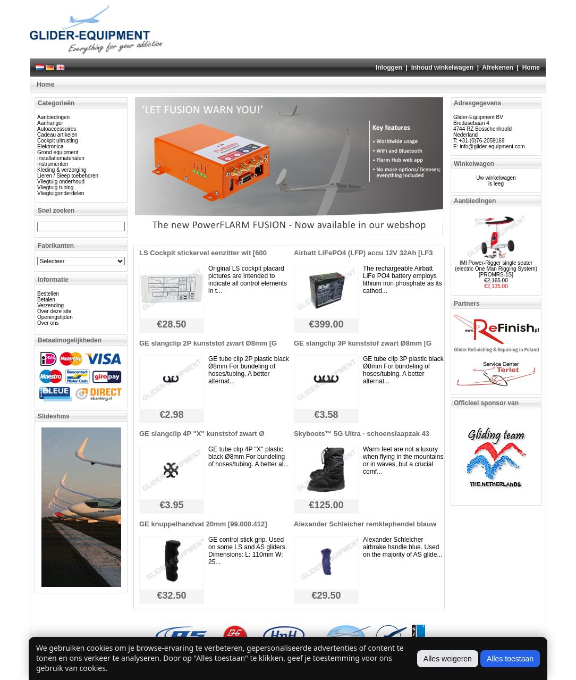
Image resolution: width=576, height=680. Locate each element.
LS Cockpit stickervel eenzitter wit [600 (203, 253)
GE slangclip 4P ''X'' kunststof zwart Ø (201, 434)
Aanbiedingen (53, 117)
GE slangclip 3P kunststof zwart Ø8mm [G (362, 343)
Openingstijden (55, 317)
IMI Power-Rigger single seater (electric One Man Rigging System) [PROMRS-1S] (496, 269)
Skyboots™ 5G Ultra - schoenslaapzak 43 (361, 434)
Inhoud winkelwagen (442, 67)
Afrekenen (497, 67)
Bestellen (48, 294)
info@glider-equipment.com (492, 146)
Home (531, 67)
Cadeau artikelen (57, 135)
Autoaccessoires (56, 129)
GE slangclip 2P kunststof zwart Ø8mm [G (208, 343)
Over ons (48, 323)
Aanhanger (50, 123)
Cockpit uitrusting (57, 141)
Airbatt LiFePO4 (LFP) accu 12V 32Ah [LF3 (363, 253)
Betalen (46, 300)
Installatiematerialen (60, 158)
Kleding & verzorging (61, 170)
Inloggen (389, 67)
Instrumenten (52, 164)
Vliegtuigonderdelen (60, 193)
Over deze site (54, 311)
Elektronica (50, 146)
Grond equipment (57, 152)
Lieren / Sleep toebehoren (67, 176)
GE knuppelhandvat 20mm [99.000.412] (203, 524)
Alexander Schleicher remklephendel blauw (365, 524)
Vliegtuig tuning (55, 187)
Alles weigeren (447, 658)
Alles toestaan (510, 658)
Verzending (50, 305)
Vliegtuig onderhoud (60, 181)
